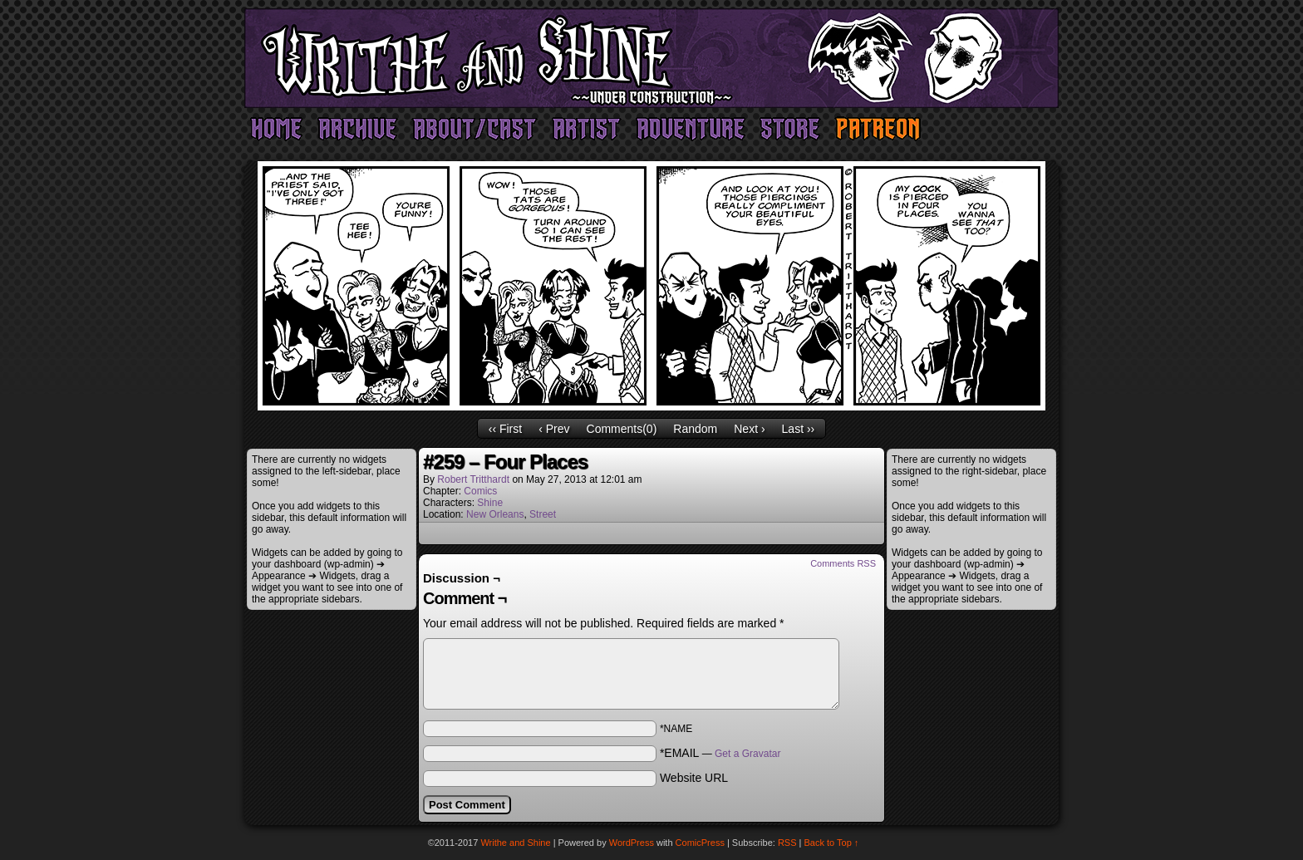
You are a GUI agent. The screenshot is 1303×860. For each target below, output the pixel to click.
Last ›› (798, 428)
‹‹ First (505, 428)
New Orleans (495, 514)
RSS (787, 843)
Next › (749, 428)
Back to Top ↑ (831, 843)
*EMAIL (720, 752)
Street (542, 514)
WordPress (631, 843)
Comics (480, 491)
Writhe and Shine (651, 58)
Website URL (694, 777)
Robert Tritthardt (473, 479)
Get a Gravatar (747, 753)
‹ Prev (553, 428)
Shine (490, 503)
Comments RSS (843, 563)
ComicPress (700, 843)
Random (695, 428)
